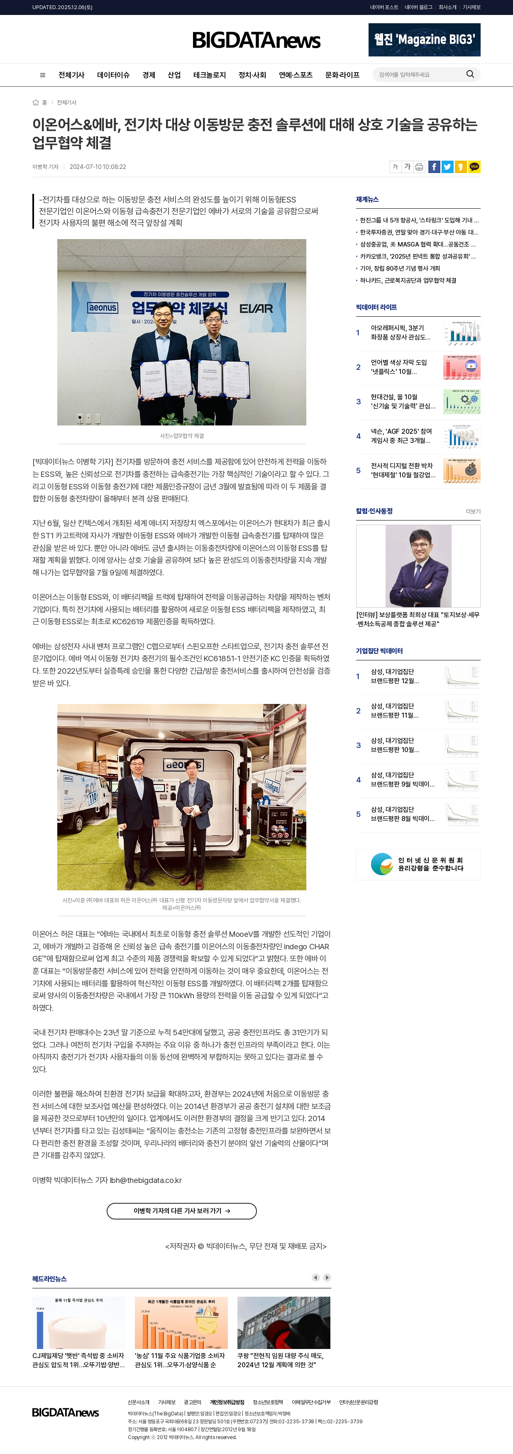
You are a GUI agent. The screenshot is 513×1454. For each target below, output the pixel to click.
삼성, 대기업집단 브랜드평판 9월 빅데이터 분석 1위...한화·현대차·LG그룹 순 (403, 780)
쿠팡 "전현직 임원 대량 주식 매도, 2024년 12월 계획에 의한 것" (280, 1360)
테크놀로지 (209, 75)
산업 (174, 75)
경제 (149, 75)
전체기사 (72, 75)
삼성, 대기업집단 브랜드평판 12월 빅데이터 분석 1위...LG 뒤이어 (400, 677)
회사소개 (448, 7)
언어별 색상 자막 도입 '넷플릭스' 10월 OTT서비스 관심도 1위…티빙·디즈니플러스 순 (403, 367)
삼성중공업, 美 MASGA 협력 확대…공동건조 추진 (420, 244)
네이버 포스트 (384, 7)
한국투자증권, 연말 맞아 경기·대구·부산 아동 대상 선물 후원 (420, 232)
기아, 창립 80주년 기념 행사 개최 (400, 268)
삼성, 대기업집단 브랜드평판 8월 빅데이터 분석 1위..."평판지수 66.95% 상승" (403, 815)
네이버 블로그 (418, 7)
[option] (83, 1333)
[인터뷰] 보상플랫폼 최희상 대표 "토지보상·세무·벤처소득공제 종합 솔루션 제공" (418, 619)
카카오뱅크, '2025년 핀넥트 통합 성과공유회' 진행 (420, 256)
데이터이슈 (113, 75)
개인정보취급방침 (227, 1402)
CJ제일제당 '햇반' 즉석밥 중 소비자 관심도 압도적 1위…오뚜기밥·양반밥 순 (78, 1361)
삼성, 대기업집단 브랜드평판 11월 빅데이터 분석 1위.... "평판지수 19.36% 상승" (397, 711)
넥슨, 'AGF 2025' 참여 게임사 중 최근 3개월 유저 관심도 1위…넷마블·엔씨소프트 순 (403, 436)
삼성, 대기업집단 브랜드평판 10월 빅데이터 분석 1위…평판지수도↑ (396, 746)
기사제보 (472, 7)
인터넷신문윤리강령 (358, 1402)
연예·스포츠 (296, 75)
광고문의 (192, 1402)
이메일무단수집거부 (311, 1402)
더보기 (473, 511)
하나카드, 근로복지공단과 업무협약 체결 (408, 280)
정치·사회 (252, 75)
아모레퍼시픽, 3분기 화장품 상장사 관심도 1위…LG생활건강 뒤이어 (403, 333)
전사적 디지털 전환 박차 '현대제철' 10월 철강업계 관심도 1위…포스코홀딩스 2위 (403, 471)
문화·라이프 (342, 75)
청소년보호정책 (268, 1402)
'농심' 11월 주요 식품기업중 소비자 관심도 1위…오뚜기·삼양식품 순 (180, 1360)
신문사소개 (138, 1402)
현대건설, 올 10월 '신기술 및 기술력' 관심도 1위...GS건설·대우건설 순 (403, 402)
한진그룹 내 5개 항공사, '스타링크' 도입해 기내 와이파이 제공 (420, 220)
